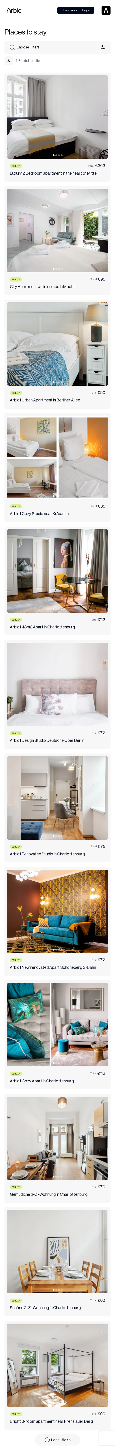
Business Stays (76, 10)
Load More (57, 1440)
